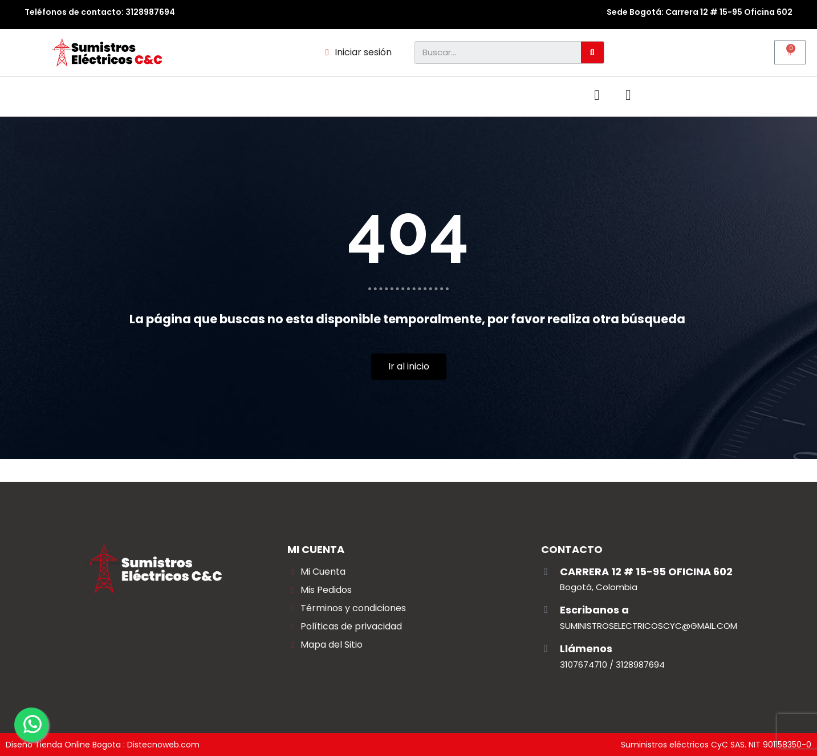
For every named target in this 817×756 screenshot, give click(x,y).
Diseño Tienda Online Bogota (63, 744)
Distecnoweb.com (163, 744)
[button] (730, 96)
